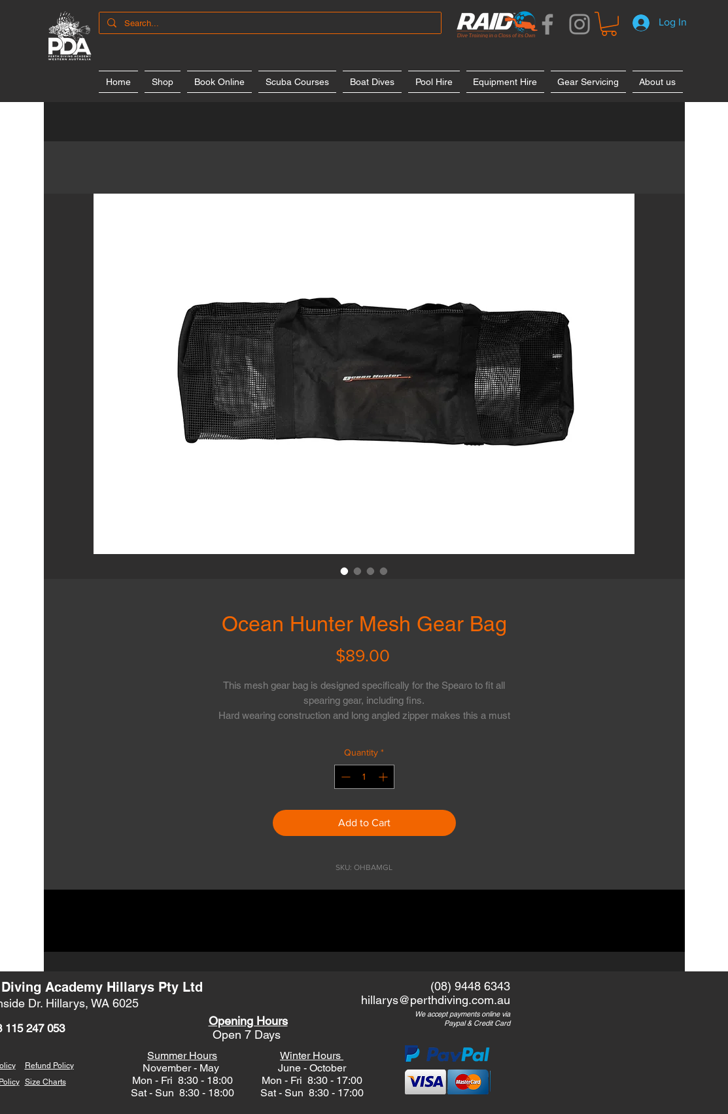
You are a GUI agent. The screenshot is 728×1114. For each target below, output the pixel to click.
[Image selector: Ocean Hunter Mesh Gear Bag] (344, 571)
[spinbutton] (364, 776)
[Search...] (268, 23)
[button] (609, 24)
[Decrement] (344, 776)
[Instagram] (579, 24)
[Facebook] (547, 24)
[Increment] (384, 776)
